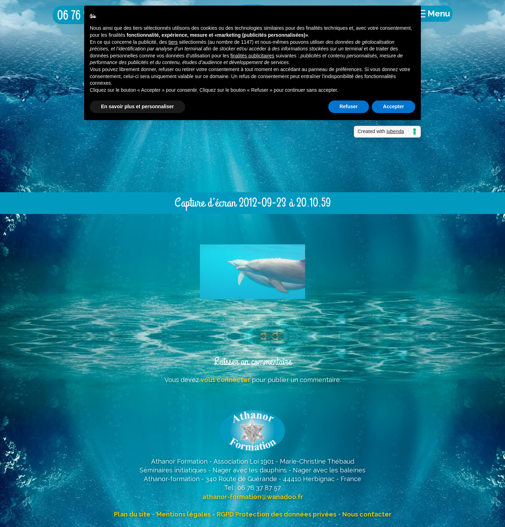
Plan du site (132, 514)
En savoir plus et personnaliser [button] (137, 106)
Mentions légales (183, 514)
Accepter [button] (393, 106)
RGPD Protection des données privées (276, 514)
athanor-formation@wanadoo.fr (252, 496)
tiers (172, 42)
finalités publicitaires (252, 55)
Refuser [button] (348, 106)
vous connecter (225, 379)
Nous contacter (366, 514)
